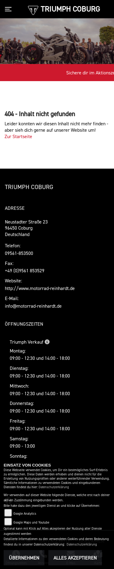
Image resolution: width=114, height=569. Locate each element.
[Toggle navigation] (9, 9)
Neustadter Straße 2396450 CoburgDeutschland (26, 228)
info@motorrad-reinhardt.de (33, 306)
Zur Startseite (18, 136)
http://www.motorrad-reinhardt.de (40, 288)
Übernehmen (24, 558)
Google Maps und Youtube (31, 522)
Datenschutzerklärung (54, 487)
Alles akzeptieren (75, 558)
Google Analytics (24, 514)
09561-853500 (19, 253)
